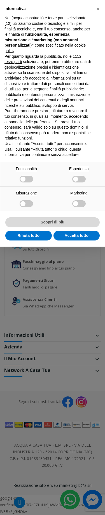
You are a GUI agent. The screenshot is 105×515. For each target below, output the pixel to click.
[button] (97, 8)
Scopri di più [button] (52, 222)
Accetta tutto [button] (76, 235)
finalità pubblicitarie (66, 89)
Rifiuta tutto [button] (28, 235)
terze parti (13, 61)
